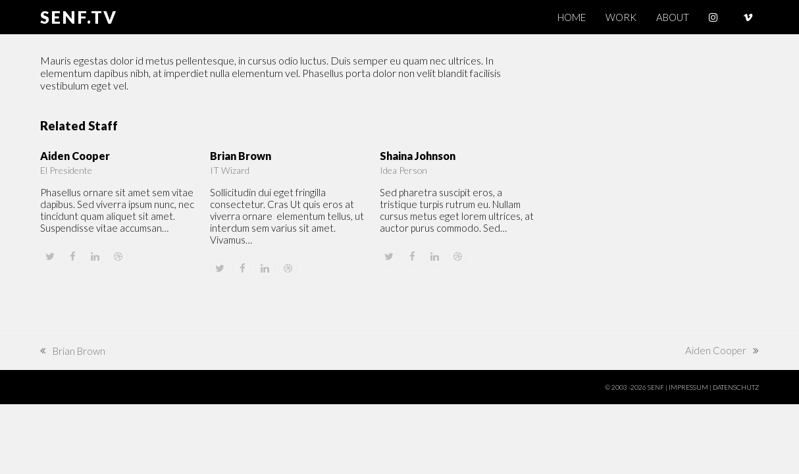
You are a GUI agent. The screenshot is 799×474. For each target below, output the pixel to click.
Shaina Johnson (417, 155)
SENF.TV (78, 17)
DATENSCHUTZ (736, 387)
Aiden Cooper (75, 155)
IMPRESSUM (688, 387)
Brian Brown (240, 155)
